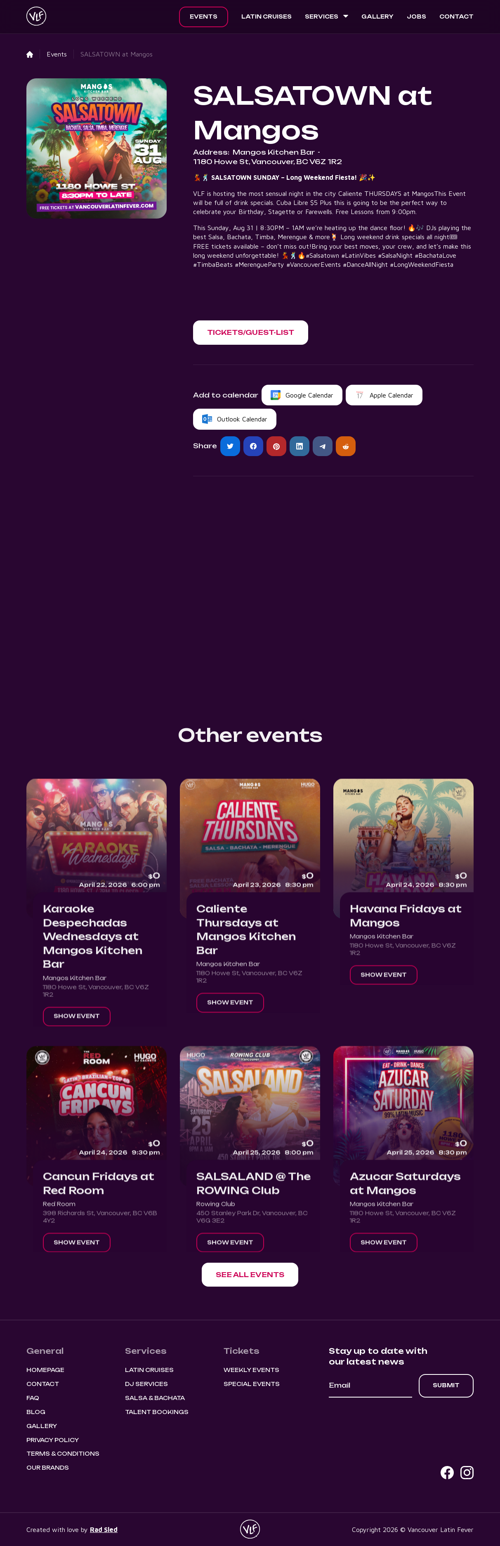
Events (203, 16)
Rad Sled (104, 1529)
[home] (36, 17)
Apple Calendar (391, 395)
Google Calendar (309, 395)
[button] (326, 17)
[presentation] (391, 1420)
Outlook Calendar (242, 419)
